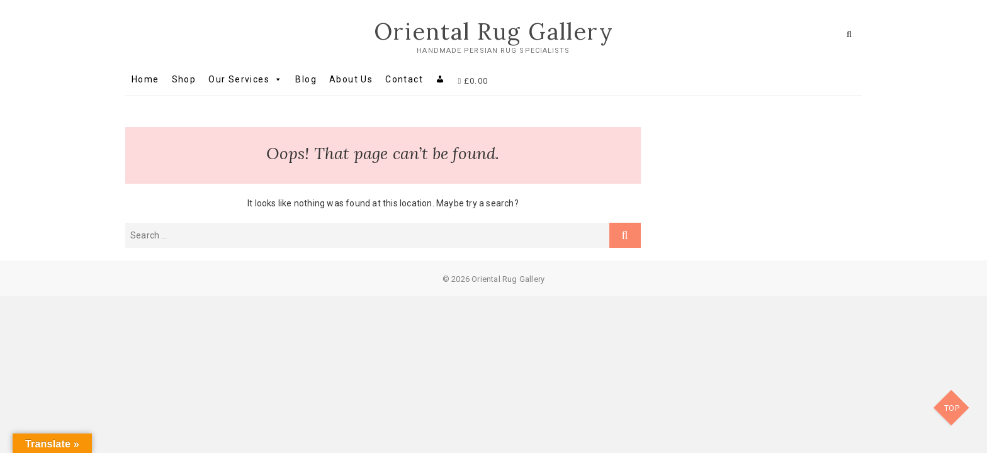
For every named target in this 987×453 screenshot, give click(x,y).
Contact (404, 79)
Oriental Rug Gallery (494, 31)
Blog (306, 79)
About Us (351, 79)
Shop (184, 79)
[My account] (440, 79)
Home (145, 79)
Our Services (245, 79)
